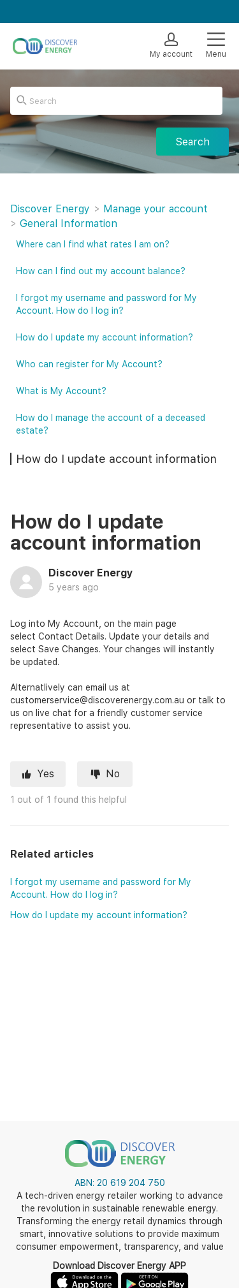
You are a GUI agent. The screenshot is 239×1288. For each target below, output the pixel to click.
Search (192, 142)
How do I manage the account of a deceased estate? (110, 424)
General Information (68, 223)
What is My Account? (61, 391)
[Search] (116, 101)
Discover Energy (50, 209)
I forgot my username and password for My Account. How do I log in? (106, 304)
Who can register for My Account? (89, 364)
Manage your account (155, 209)
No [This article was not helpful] (113, 774)
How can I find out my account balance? (100, 271)
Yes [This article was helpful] (45, 774)
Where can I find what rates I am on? (93, 244)
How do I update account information (116, 458)
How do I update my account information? (98, 915)
